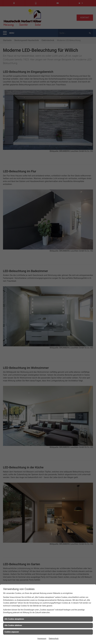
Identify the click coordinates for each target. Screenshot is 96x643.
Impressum (42, 638)
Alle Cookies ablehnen (13, 625)
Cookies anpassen (11, 632)
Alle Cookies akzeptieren (14, 619)
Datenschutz (53, 638)
